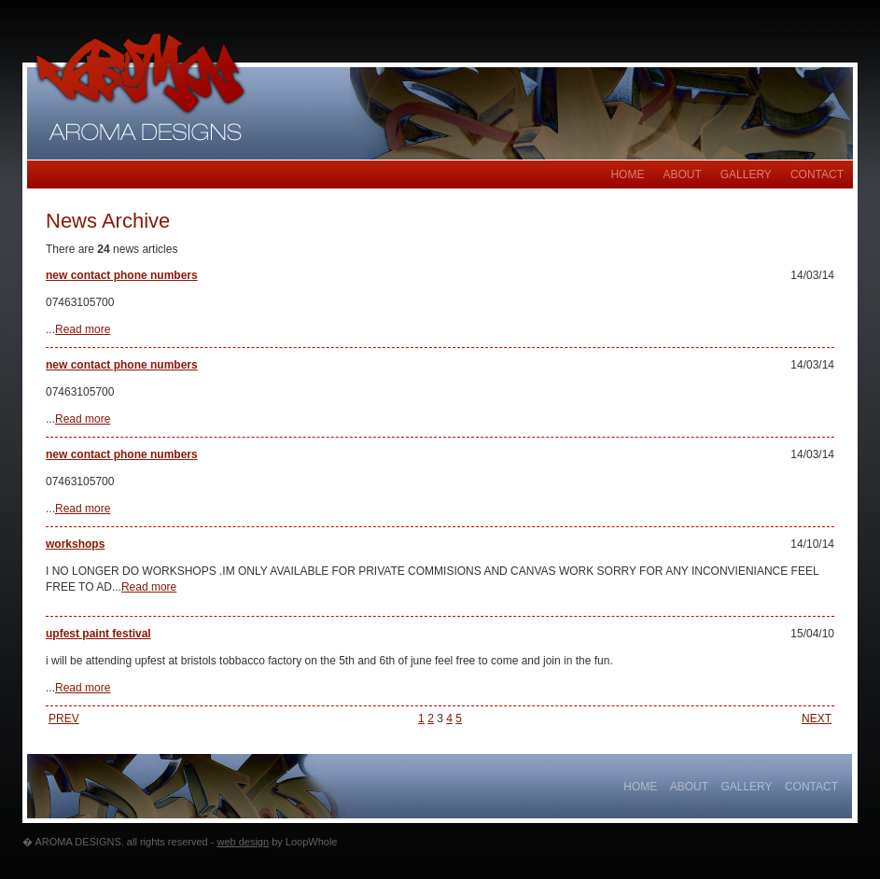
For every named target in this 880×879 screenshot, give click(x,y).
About (682, 174)
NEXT (816, 718)
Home (627, 174)
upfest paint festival (98, 633)
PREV (64, 718)
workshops (75, 544)
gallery (746, 174)
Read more (82, 329)
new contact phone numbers (122, 275)
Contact (817, 174)
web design (243, 841)
